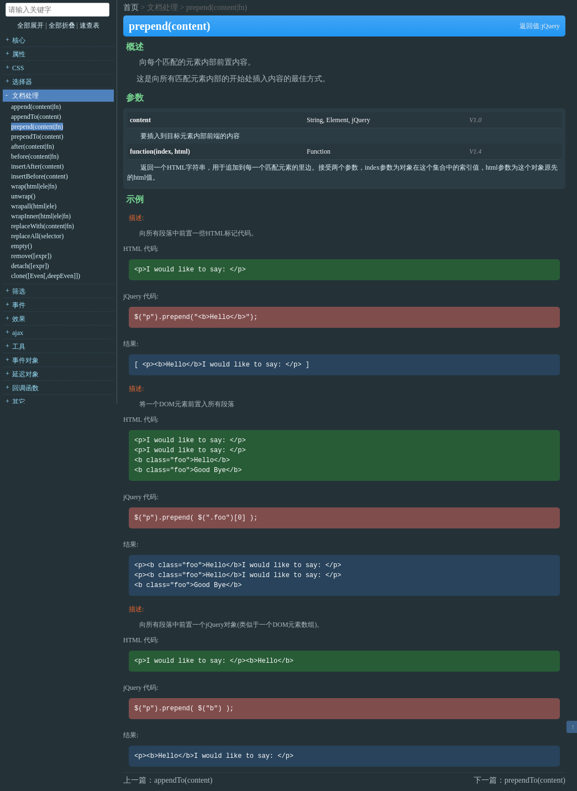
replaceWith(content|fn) (42, 226)
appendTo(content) (36, 117)
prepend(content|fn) (37, 126)
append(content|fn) (36, 107)
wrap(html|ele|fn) (34, 186)
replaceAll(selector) (37, 236)
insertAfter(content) (37, 166)
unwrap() (23, 196)
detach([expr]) (30, 266)
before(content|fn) (35, 156)
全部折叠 (63, 25)
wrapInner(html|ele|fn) (41, 216)
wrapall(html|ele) (33, 206)
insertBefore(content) (39, 176)
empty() (21, 246)
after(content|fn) (32, 146)
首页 (131, 7)
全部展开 (30, 25)
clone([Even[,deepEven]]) (45, 276)
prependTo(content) (37, 136)
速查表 (89, 25)
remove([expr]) (31, 256)
